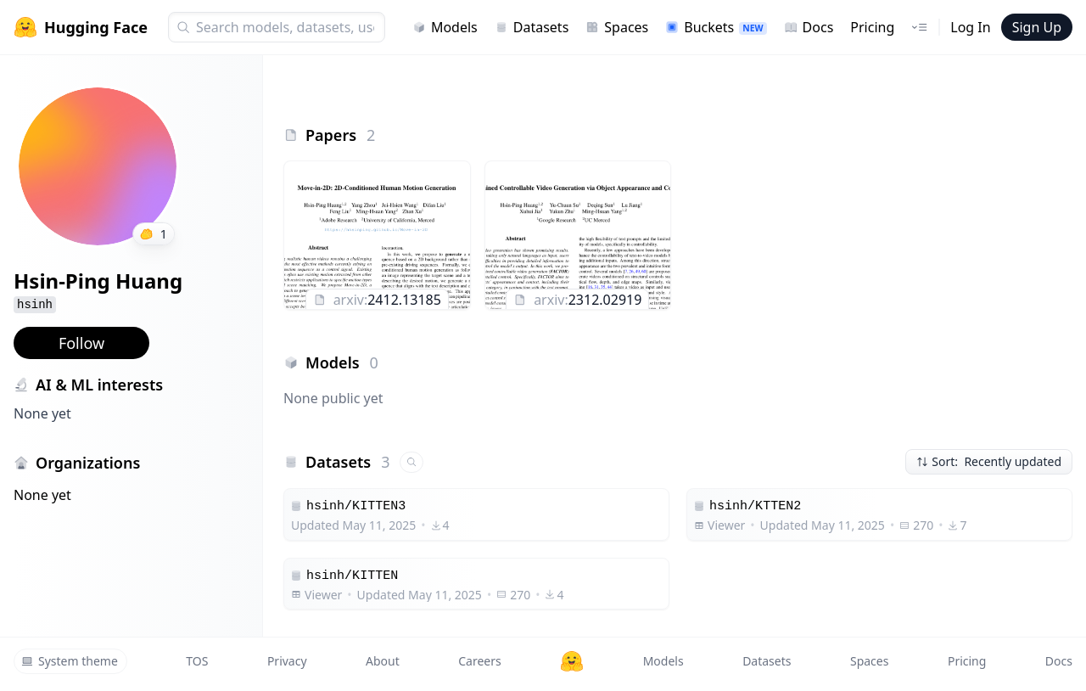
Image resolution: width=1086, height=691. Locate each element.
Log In (970, 27)
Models (445, 27)
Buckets (715, 27)
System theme (69, 661)
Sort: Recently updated (988, 461)
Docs (809, 27)
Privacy (287, 661)
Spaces (616, 27)
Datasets (532, 27)
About (383, 661)
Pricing (872, 27)
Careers (479, 661)
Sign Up (1036, 27)
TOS (197, 661)
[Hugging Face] (572, 661)
